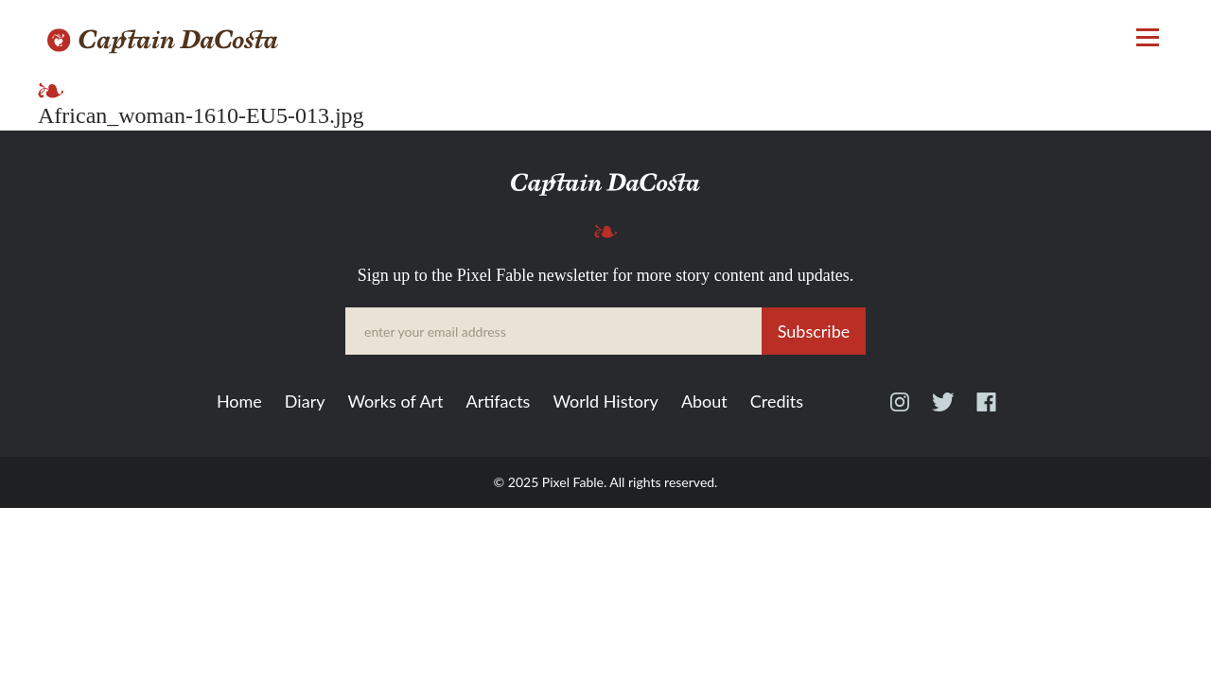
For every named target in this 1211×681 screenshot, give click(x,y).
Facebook (986, 410)
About (704, 402)
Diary (305, 402)
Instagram (899, 410)
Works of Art (395, 402)
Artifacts (498, 402)
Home (239, 402)
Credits (776, 402)
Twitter (943, 410)
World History (605, 402)
